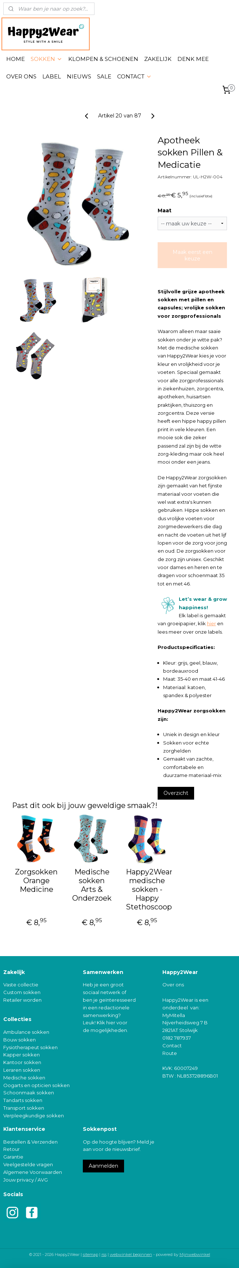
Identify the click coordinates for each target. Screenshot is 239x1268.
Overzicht (175, 793)
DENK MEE (193, 58)
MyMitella (173, 1015)
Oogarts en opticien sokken (36, 1085)
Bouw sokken (19, 1040)
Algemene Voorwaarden (32, 1172)
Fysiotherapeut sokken (30, 1047)
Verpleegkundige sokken (33, 1115)
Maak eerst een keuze (192, 255)
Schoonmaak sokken (28, 1092)
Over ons (173, 984)
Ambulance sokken (26, 1032)
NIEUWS (79, 76)
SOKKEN (46, 58)
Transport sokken (23, 1108)
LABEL (51, 76)
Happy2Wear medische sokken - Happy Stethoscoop (147, 889)
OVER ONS (21, 76)
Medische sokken (24, 1077)
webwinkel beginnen (131, 1254)
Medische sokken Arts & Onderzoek (92, 884)
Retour (11, 1149)
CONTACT (134, 76)
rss (104, 1254)
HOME (15, 58)
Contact (172, 1045)
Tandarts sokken (22, 1100)
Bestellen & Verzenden (30, 1142)
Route (169, 1053)
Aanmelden (103, 1166)
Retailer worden (22, 1000)
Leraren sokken (21, 1070)
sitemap (90, 1254)
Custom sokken (22, 992)
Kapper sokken (21, 1055)
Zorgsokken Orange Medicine (36, 880)
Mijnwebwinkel (195, 1254)
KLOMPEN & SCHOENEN (103, 58)
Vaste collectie (20, 984)
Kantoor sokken (22, 1062)
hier (211, 623)
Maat (164, 210)
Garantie (13, 1157)
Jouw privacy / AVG (25, 1180)
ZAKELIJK (157, 58)
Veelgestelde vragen (28, 1164)
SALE (104, 76)
